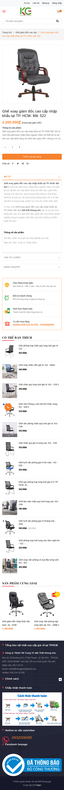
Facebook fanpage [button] (16, 744)
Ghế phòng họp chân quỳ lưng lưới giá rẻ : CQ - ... (39, 347)
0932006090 (22, 737)
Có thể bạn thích (17, 337)
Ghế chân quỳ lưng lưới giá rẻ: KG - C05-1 (39, 384)
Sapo (38, 785)
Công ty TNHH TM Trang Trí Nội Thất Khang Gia (30, 653)
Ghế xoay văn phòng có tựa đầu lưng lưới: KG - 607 (39, 561)
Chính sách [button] (33, 679)
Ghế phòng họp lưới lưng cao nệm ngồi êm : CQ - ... (39, 541)
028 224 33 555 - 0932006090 (37, 324)
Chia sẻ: (6, 163)
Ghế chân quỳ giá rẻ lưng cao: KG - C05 (38, 443)
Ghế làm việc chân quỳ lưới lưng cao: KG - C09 (39, 502)
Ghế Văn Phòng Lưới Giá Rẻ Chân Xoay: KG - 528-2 (38, 405)
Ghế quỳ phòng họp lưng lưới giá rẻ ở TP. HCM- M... (38, 483)
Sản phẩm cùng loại (19, 583)
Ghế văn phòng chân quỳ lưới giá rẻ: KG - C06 (38, 425)
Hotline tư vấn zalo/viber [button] (20, 730)
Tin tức (27, 3)
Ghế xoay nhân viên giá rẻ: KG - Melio (37, 365)
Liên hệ (36, 3)
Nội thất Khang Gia (31, 210)
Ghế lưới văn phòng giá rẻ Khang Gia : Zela (37, 522)
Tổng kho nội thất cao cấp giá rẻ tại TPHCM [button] (31, 645)
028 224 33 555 (17, 672)
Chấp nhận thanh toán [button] (18, 687)
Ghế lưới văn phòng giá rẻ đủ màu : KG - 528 (38, 464)
